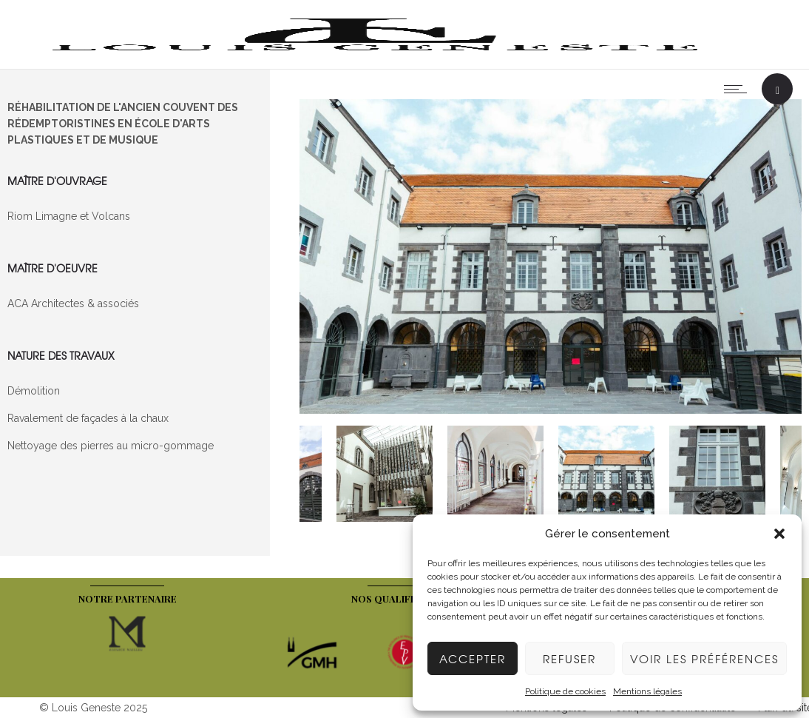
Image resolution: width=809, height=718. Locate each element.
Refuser (569, 659)
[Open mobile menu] (739, 89)
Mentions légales (647, 691)
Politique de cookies (565, 691)
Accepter (472, 659)
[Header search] (777, 90)
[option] (550, 258)
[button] (779, 533)
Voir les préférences (704, 659)
